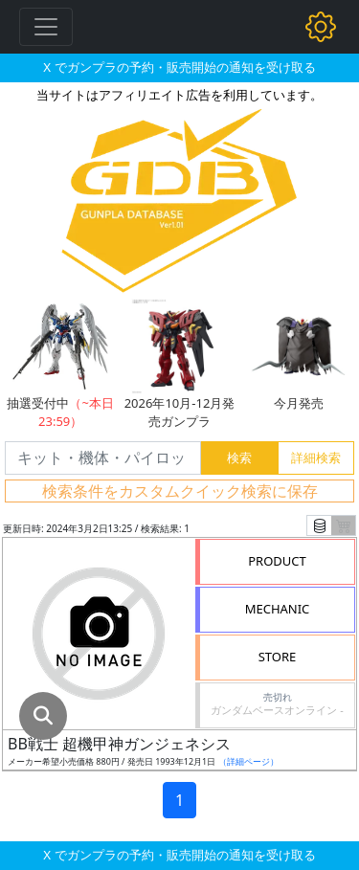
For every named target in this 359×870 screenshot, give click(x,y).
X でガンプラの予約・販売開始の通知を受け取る (179, 67)
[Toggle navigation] (46, 27)
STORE (277, 656)
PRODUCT (277, 560)
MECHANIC (277, 608)
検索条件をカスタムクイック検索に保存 (180, 491)
